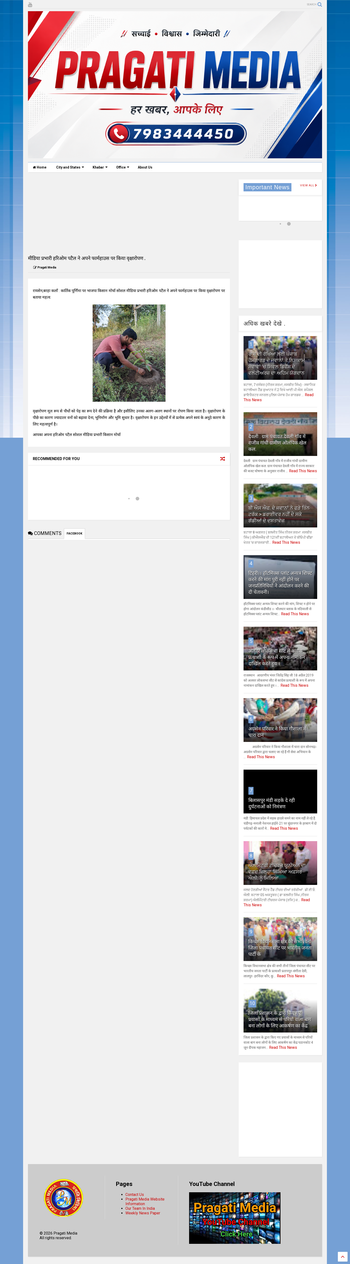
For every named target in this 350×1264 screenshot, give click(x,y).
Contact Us (134, 1194)
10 (252, 1003)
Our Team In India (140, 1208)
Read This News (303, 471)
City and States (70, 167)
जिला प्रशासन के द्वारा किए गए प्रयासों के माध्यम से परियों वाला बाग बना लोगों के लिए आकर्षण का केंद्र (279, 1019)
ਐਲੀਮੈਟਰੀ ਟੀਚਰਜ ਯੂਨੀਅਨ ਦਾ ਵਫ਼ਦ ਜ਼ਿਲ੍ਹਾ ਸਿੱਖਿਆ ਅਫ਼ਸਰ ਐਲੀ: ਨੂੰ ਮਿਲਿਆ (277, 872)
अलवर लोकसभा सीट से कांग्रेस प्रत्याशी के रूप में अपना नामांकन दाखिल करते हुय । (276, 657)
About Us (145, 167)
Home (39, 167)
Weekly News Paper (142, 1213)
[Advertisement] (129, 213)
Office (122, 167)
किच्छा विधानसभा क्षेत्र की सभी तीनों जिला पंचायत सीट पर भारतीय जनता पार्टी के (280, 948)
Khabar (100, 167)
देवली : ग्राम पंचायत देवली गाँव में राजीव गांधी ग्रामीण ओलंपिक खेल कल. (277, 443)
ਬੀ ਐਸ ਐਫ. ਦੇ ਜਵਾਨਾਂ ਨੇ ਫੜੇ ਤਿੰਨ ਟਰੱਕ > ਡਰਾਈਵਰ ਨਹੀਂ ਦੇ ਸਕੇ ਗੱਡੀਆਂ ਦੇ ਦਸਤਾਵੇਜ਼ (279, 514)
